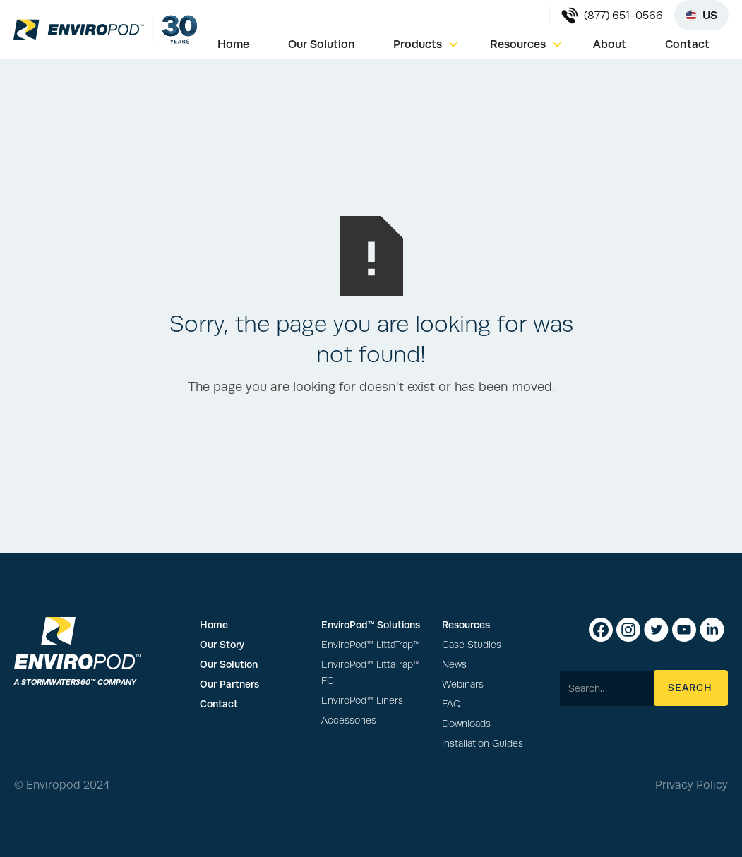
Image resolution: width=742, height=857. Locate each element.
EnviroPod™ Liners (362, 700)
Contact (687, 44)
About (609, 44)
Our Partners (229, 684)
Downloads (466, 724)
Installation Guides (482, 743)
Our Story (222, 644)
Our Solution (321, 44)
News (454, 664)
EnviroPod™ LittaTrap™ (370, 645)
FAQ (451, 704)
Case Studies (471, 645)
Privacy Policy (691, 785)
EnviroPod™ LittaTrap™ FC (370, 672)
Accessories (348, 720)
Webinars (463, 684)
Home (233, 44)
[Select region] (701, 15)
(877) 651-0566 (623, 15)
